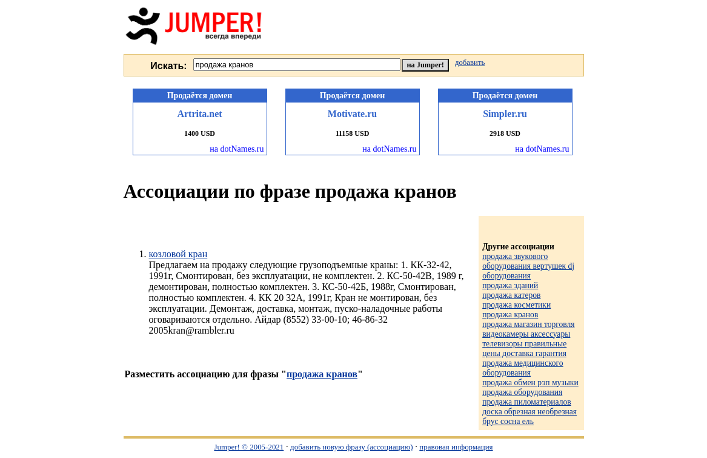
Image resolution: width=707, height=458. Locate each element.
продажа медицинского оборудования (522, 368)
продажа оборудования (522, 392)
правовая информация (456, 446)
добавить (470, 62)
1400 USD (199, 133)
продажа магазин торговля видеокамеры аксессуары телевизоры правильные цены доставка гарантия (528, 339)
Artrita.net (199, 114)
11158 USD (353, 133)
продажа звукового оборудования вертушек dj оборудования (528, 266)
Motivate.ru (352, 114)
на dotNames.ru (237, 148)
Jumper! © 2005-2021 (249, 446)
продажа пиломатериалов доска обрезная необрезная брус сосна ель (529, 411)
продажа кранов (322, 374)
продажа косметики (516, 304)
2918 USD (505, 133)
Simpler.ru (505, 114)
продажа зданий (510, 285)
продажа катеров (511, 295)
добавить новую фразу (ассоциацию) (351, 446)
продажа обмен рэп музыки (530, 382)
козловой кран (178, 254)
